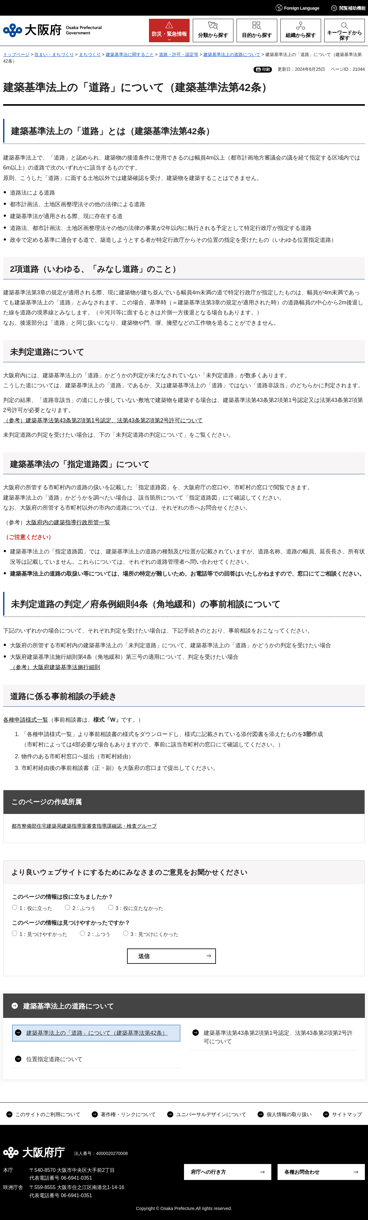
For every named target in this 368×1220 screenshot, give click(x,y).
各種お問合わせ (301, 1172)
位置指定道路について (54, 1059)
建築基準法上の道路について (231, 54)
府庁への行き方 (208, 1172)
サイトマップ (347, 1114)
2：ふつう (84, 908)
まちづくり (90, 54)
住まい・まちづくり (54, 54)
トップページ (16, 54)
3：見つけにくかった (154, 934)
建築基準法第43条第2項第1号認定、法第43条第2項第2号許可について (278, 1037)
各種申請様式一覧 (25, 720)
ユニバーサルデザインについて (211, 1114)
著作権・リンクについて (128, 1114)
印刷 (266, 69)
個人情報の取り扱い (289, 1114)
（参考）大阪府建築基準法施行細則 (55, 667)
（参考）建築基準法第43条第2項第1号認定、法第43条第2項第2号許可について (103, 420)
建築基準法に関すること (130, 54)
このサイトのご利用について (47, 1114)
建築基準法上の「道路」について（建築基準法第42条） (97, 1033)
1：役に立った (35, 908)
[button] (297, 8)
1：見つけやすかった (43, 934)
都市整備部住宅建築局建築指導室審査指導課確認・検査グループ (84, 826)
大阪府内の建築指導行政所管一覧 (68, 522)
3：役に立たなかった (139, 908)
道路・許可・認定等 (178, 54)
